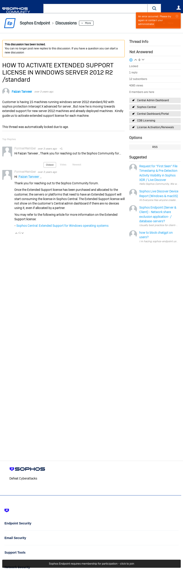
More (88, 23)
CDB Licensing (146, 120)
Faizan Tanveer (22, 91)
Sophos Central (146, 107)
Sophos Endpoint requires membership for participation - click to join (91, 564)
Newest (76, 164)
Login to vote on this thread (135, 59)
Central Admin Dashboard (153, 100)
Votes (63, 164)
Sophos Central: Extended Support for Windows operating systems (62, 226)
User (178, 7)
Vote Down (22, 233)
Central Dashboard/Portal (153, 114)
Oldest (50, 164)
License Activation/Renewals (155, 127)
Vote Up (16, 233)
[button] (154, 8)
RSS (155, 147)
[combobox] (95, 8)
